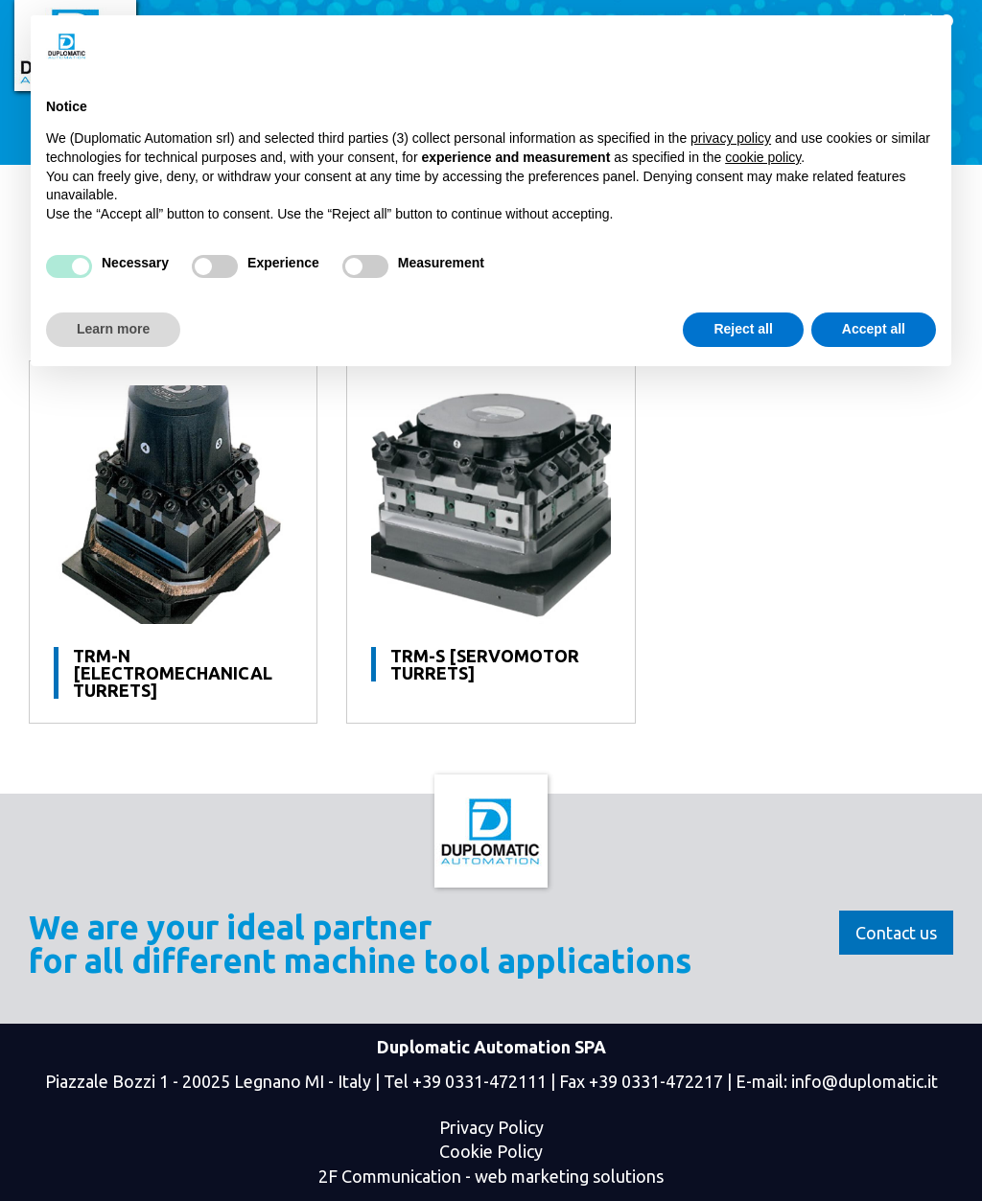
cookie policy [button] (763, 157)
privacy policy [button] (730, 138)
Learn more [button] (113, 328)
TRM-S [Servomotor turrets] (484, 664)
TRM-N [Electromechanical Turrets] (172, 673)
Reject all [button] (742, 328)
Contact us (896, 932)
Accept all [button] (873, 328)
